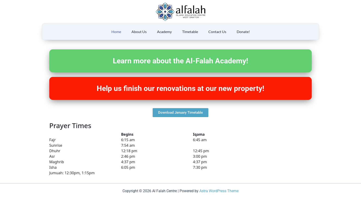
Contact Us (217, 31)
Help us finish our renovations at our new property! (180, 88)
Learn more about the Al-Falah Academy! (180, 60)
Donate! (243, 31)
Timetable (190, 31)
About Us (139, 31)
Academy (164, 31)
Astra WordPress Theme (219, 191)
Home (116, 31)
